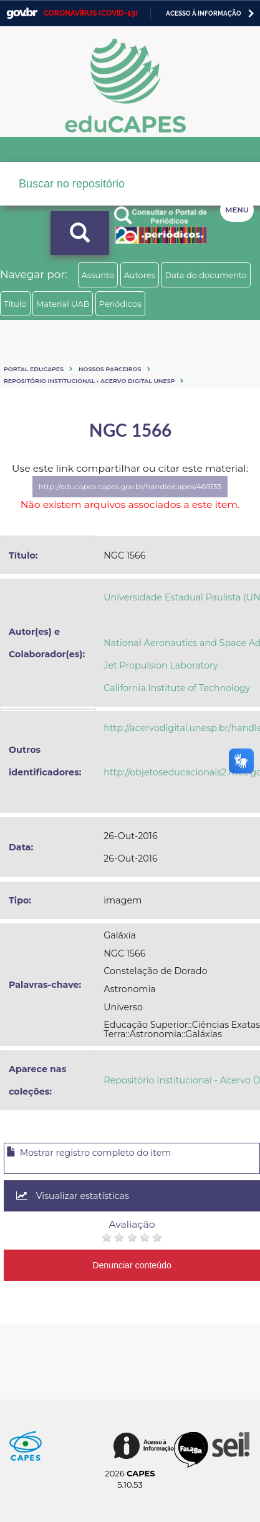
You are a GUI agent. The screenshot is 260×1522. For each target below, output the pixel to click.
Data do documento (206, 275)
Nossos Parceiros (110, 369)
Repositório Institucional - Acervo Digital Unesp (89, 380)
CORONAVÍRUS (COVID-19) (91, 13)
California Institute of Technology (177, 688)
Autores (139, 275)
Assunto (98, 275)
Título (15, 304)
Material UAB (62, 304)
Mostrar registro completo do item (88, 1152)
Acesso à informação (203, 13)
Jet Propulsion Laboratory (161, 665)
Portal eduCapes (34, 369)
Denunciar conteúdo (131, 1265)
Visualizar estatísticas (72, 1195)
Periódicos (120, 304)
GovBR (21, 13)
